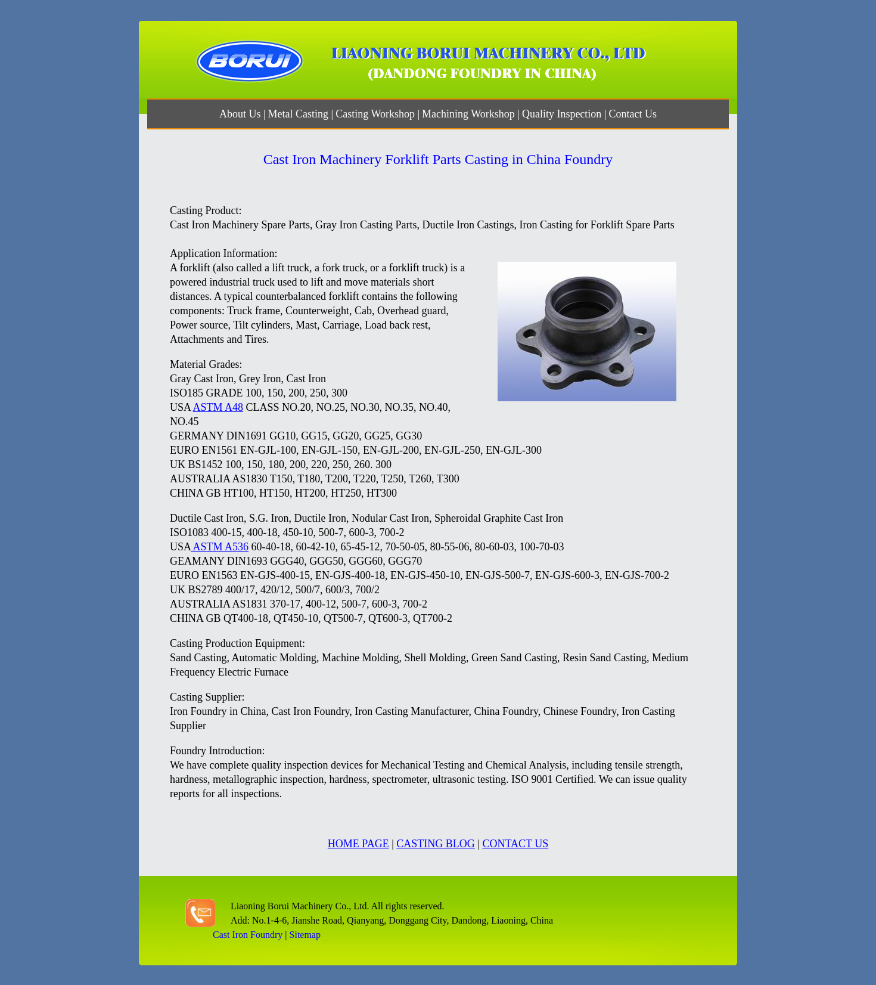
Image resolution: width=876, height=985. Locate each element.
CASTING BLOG (435, 844)
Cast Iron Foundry (247, 935)
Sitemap (305, 935)
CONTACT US (515, 844)
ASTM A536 (219, 547)
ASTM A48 (218, 407)
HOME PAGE (358, 844)
